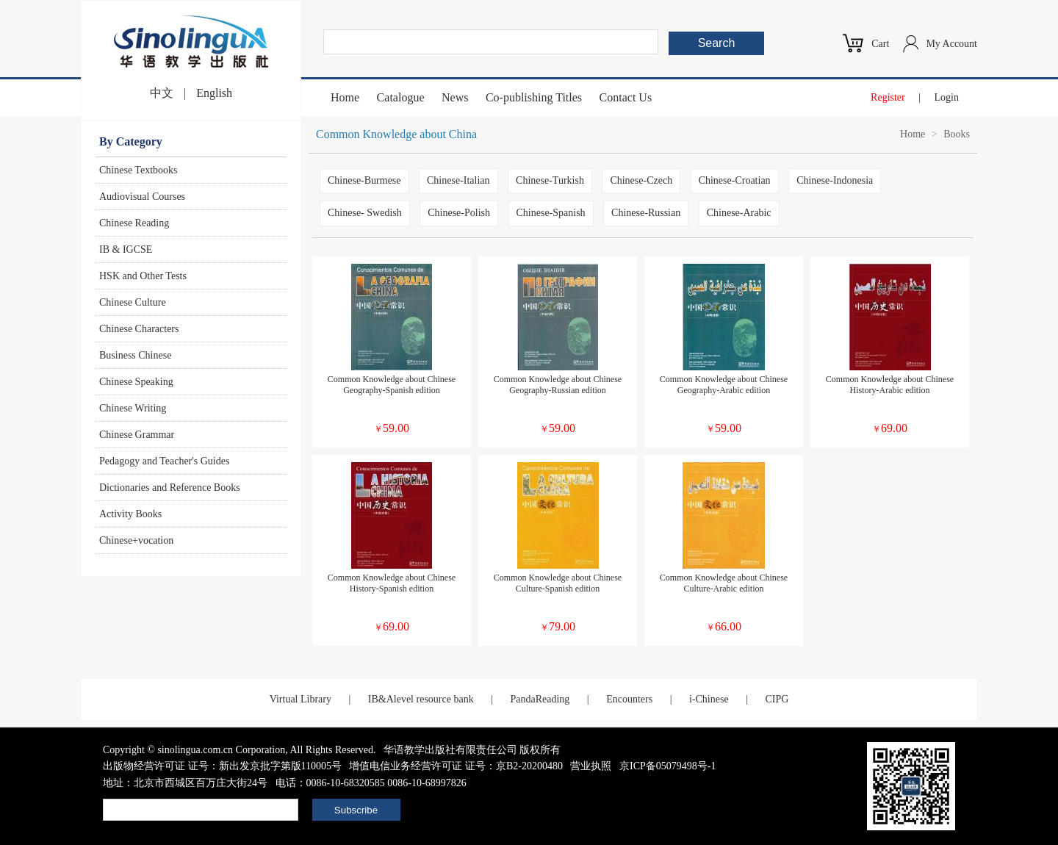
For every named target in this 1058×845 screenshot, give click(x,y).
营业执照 (590, 766)
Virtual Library (300, 699)
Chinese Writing (132, 408)
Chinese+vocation (136, 540)
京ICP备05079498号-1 (667, 766)
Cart (880, 43)
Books (956, 134)
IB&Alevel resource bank (421, 699)
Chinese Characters (139, 328)
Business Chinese (135, 355)
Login (947, 97)
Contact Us (626, 97)
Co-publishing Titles (534, 97)
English (214, 93)
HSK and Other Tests (143, 275)
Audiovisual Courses (142, 196)
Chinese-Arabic (739, 212)
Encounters (629, 699)
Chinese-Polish (459, 212)
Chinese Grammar (136, 434)
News (455, 97)
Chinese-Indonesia (834, 180)
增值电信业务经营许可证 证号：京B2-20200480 (456, 766)
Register (888, 97)
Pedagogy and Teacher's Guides (164, 461)
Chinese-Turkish (550, 180)
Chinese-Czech (641, 180)
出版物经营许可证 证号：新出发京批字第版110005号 (222, 766)
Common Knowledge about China (396, 134)
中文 (161, 93)
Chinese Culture (132, 302)
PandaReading (539, 699)
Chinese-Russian (645, 212)
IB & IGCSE (125, 249)
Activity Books (130, 513)
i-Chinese (709, 699)
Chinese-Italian (458, 180)
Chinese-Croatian (735, 180)
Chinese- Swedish (365, 212)
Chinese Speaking (136, 381)
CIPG (776, 699)
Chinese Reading (134, 223)
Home (345, 97)
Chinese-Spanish (551, 212)
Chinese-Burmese (364, 180)
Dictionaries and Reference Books (169, 487)
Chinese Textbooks (138, 170)
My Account (951, 43)
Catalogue (401, 97)
